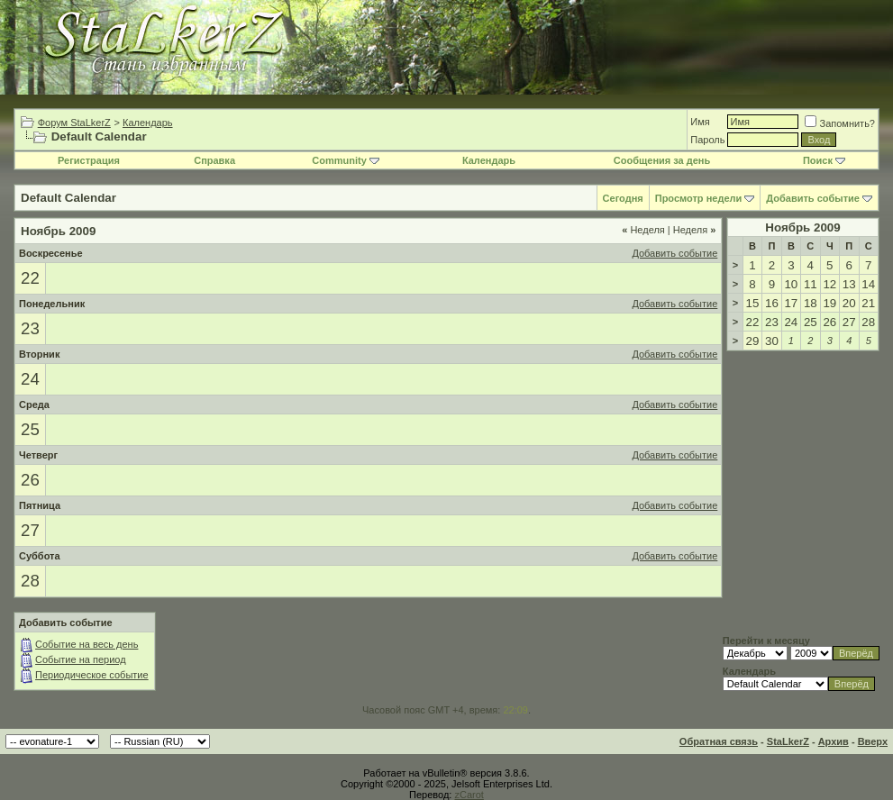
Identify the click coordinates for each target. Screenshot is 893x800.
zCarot (468, 794)
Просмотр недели (699, 198)
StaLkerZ (788, 741)
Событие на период (80, 659)
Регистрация (89, 160)
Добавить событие (813, 198)
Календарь (148, 122)
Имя (699, 121)
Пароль (707, 139)
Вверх (873, 741)
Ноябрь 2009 (802, 227)
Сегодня (623, 198)
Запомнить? (840, 123)
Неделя (643, 229)
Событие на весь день (86, 644)
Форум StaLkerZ (74, 122)
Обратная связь (718, 741)
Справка (214, 160)
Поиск (824, 160)
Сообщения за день (662, 160)
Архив (833, 741)
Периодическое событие (92, 674)
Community (345, 160)
